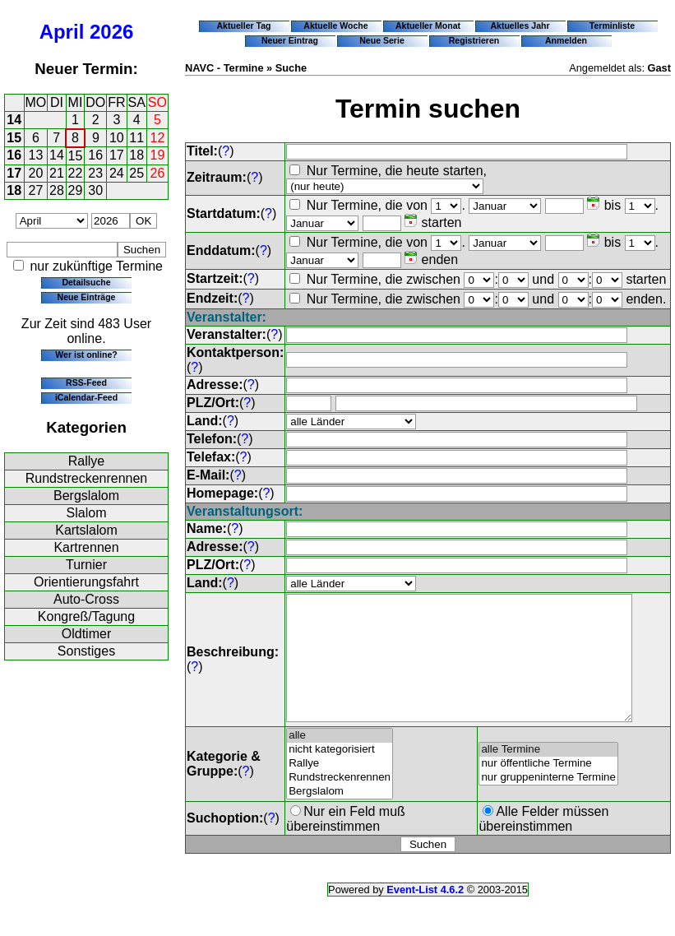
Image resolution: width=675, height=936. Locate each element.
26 (157, 173)
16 (14, 155)
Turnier (86, 565)
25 (136, 173)
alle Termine (549, 774)
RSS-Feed (86, 382)
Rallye (86, 461)
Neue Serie (382, 40)
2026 (111, 32)
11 (136, 138)
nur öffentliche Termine (549, 788)
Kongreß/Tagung (86, 616)
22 (75, 173)
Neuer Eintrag (289, 40)
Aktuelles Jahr (519, 25)
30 (95, 190)
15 (14, 138)
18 (136, 155)
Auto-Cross (86, 599)
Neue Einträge (87, 297)
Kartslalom (86, 530)
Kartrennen (85, 547)
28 (56, 190)
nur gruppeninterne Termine (549, 802)
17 (116, 155)
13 (36, 155)
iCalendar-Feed (86, 397)
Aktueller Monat (427, 25)
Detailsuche (86, 282)
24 (116, 173)
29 (75, 190)
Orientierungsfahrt (86, 582)
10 (116, 138)
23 (95, 173)
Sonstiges (86, 651)
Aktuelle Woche (335, 25)
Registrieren (474, 40)
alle (339, 760)
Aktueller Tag (243, 25)
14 (14, 120)
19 (157, 155)
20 (36, 173)
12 (157, 138)
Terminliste (612, 25)
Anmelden (566, 40)
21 (56, 173)
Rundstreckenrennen (86, 478)
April (62, 32)
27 (36, 190)
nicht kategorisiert (339, 774)
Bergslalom (86, 496)
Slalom (87, 513)
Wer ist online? (86, 354)
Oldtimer (86, 634)
